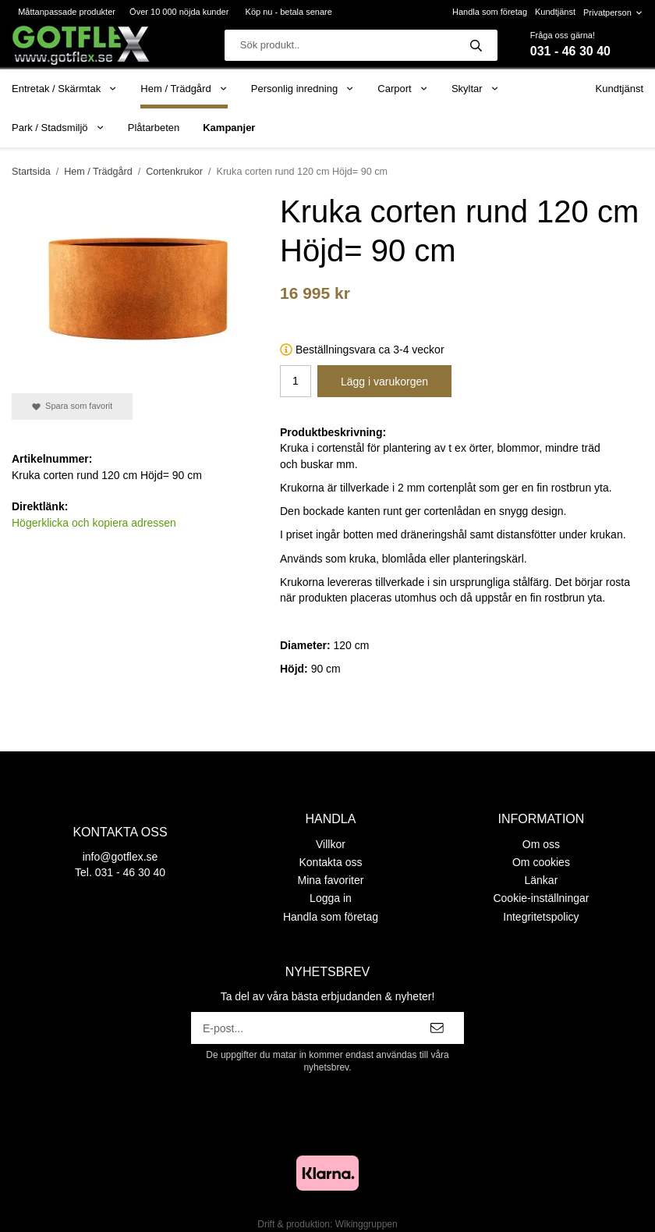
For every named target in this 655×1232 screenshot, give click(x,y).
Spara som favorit (72, 406)
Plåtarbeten (154, 127)
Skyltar (475, 88)
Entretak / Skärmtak (64, 88)
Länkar (541, 880)
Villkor (330, 844)
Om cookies (541, 862)
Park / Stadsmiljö (58, 127)
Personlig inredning (302, 88)
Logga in (331, 898)
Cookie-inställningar (541, 898)
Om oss (541, 844)
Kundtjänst (555, 11)
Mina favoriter (331, 880)
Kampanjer (229, 127)
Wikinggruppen (366, 1224)
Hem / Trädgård (184, 88)
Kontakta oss (331, 862)
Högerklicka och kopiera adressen (94, 523)
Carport (402, 88)
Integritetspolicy (541, 917)
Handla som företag (489, 11)
